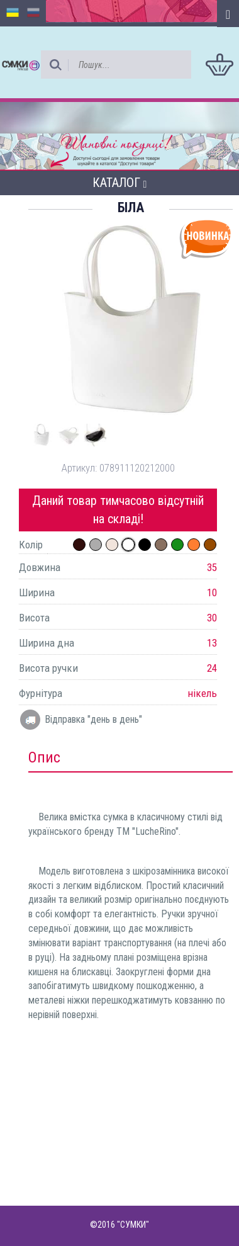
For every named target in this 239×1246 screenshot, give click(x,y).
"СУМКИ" (133, 1225)
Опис (44, 757)
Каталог (119, 182)
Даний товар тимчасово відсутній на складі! (118, 509)
